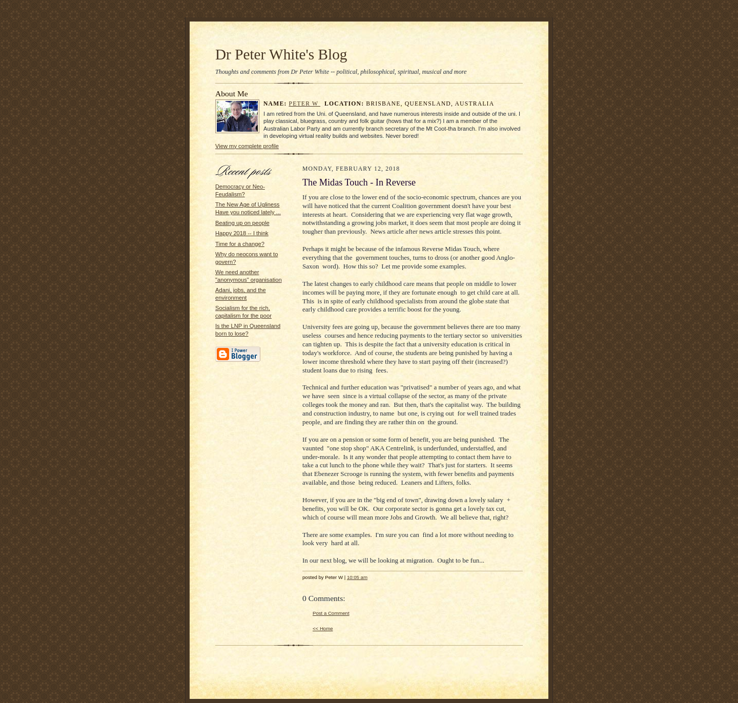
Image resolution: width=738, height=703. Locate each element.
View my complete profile (247, 146)
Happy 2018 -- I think (242, 233)
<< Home (323, 628)
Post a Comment (331, 613)
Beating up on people (242, 223)
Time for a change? (239, 244)
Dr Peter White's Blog (281, 54)
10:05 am (357, 577)
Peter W (305, 103)
